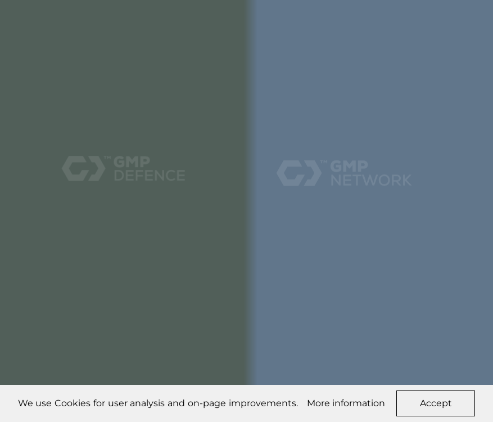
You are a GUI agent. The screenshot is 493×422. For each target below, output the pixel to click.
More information (346, 403)
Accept (436, 403)
